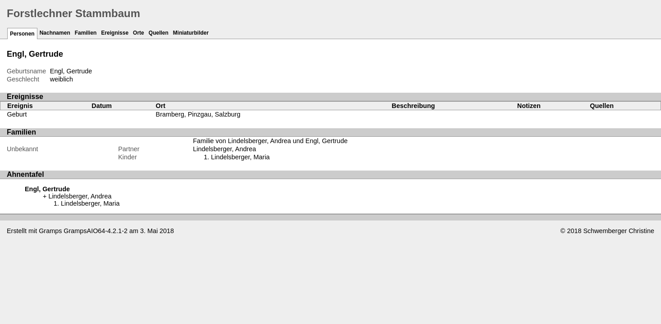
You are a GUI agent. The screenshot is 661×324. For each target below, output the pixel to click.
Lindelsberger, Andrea (224, 149)
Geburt (17, 114)
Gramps (50, 230)
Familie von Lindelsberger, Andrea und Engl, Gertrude (270, 140)
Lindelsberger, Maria (240, 157)
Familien (86, 33)
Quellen (159, 33)
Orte (138, 33)
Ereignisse (114, 33)
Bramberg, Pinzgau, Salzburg (198, 114)
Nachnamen (55, 33)
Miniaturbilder (191, 33)
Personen (22, 34)
